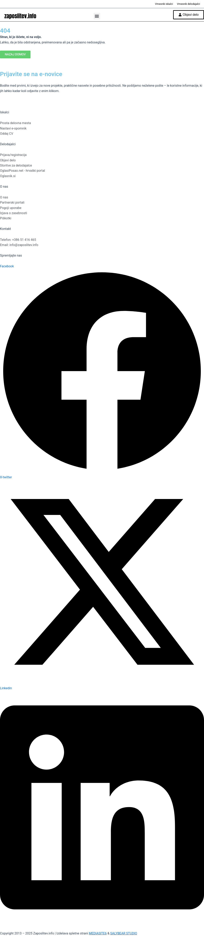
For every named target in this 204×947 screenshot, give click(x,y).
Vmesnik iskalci (164, 3)
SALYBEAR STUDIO (123, 933)
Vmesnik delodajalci (188, 3)
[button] (97, 16)
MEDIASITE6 (98, 933)
